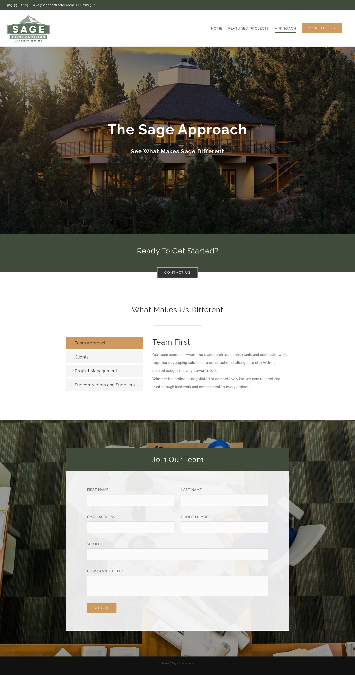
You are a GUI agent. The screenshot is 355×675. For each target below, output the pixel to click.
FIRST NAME (99, 490)
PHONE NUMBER (196, 517)
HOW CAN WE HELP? (106, 571)
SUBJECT (95, 544)
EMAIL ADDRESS (102, 517)
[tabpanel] (220, 366)
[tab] (104, 343)
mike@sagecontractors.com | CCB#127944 (63, 5)
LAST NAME (191, 490)
